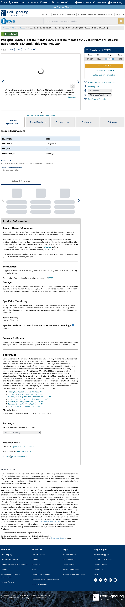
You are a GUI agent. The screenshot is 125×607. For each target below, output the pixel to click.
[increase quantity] (113, 59)
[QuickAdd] (99, 2)
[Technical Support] (17, 2)
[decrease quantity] (106, 59)
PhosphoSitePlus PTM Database (45, 579)
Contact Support (100, 564)
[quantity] (109, 59)
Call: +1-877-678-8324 (103, 559)
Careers (4, 569)
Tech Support (93, 86)
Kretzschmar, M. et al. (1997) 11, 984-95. (29, 399)
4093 (29, 451)
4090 (18, 451)
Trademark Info (69, 554)
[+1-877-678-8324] (32, 2)
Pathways (112, 122)
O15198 (31, 446)
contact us (46, 247)
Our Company (6, 554)
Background (87, 122)
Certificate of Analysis (97, 99)
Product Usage (62, 122)
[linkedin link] (105, 580)
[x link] (100, 580)
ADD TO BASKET (104, 66)
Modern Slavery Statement (74, 574)
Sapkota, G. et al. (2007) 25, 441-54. (25, 404)
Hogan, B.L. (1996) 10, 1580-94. (25, 392)
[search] (121, 21)
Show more (71, 97)
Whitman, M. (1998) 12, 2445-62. (25, 401)
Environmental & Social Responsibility (10, 575)
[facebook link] (95, 580)
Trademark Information (59, 538)
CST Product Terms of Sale (49, 521)
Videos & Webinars (39, 584)
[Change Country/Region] (4, 2)
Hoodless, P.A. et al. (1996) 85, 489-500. (25, 394)
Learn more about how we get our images (40, 115)
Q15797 (23, 446)
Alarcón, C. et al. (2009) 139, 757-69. (24, 406)
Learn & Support (38, 554)
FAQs (96, 574)
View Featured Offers (62, 7)
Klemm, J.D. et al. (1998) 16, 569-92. (30, 397)
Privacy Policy (68, 559)
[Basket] (115, 2)
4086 (24, 451)
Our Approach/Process (10, 559)
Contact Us (98, 569)
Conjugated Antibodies (104, 70)
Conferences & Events (41, 574)
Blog (34, 569)
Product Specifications (13, 122)
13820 (50, 278)
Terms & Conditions (71, 569)
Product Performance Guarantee (101, 82)
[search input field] (81, 21)
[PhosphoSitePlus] (60, 2)
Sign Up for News (8, 582)
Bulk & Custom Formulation (104, 75)
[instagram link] (110, 580)
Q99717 (15, 446)
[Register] (79, 2)
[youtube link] (115, 580)
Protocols (35, 559)
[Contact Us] (45, 2)
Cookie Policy (68, 564)
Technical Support (101, 554)
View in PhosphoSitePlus (15, 456)
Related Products (38, 122)
